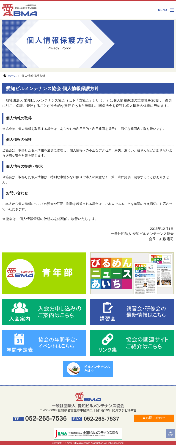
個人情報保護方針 (33, 76)
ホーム (12, 76)
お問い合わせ (154, 418)
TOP (170, 435)
